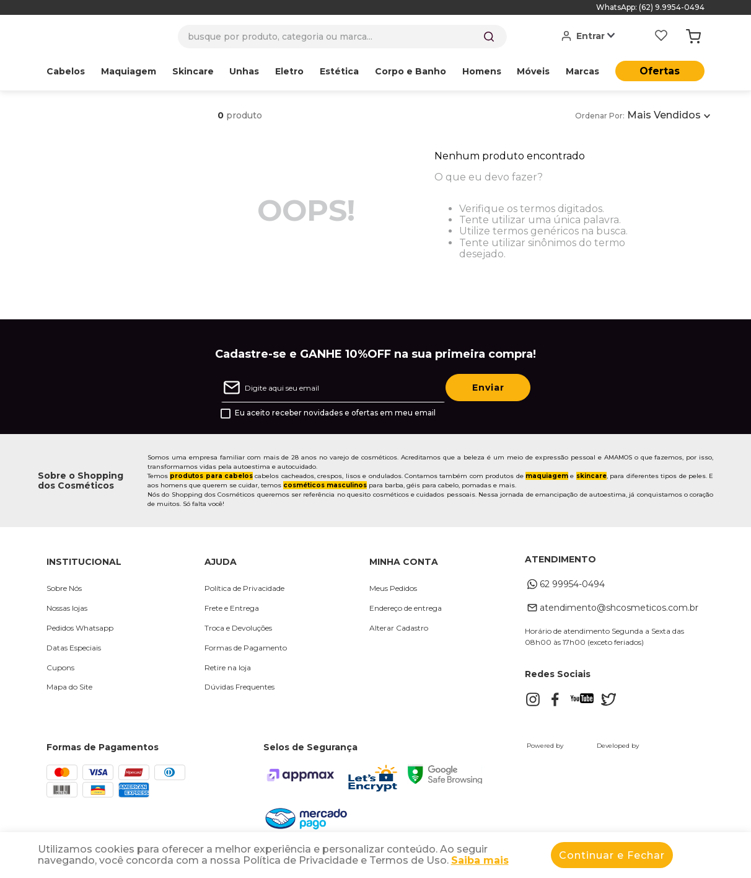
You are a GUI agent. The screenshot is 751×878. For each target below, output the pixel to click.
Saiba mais (480, 860)
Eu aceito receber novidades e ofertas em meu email (335, 413)
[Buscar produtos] (489, 36)
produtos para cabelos (211, 476)
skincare (591, 476)
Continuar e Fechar (612, 855)
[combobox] (342, 36)
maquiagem (546, 476)
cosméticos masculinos (325, 485)
